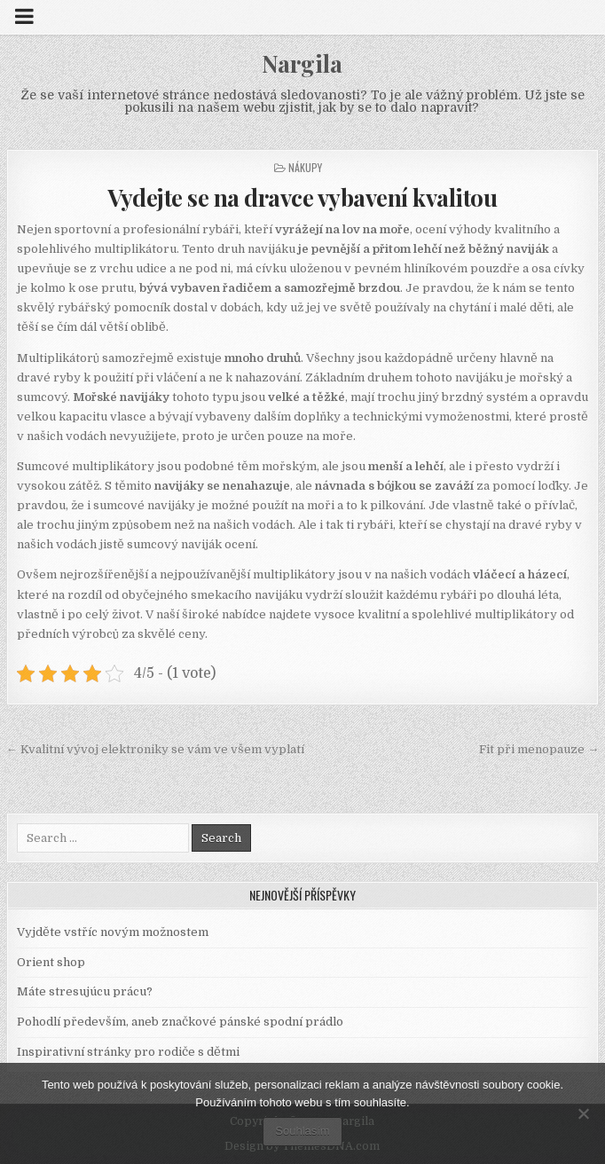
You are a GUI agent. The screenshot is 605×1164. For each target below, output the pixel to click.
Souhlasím (302, 1130)
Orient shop (51, 962)
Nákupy (305, 167)
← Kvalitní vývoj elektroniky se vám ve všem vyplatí (155, 749)
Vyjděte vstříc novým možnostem (112, 932)
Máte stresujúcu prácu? (85, 991)
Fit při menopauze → (539, 749)
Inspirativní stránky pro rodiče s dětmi (128, 1051)
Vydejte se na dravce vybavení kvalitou (302, 197)
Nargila (302, 63)
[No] (583, 1113)
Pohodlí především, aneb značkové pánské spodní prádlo (180, 1021)
